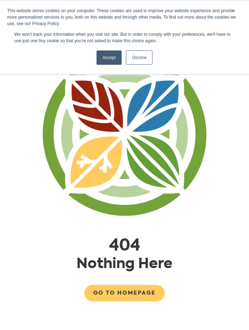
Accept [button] (109, 57)
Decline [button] (139, 57)
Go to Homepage (124, 293)
